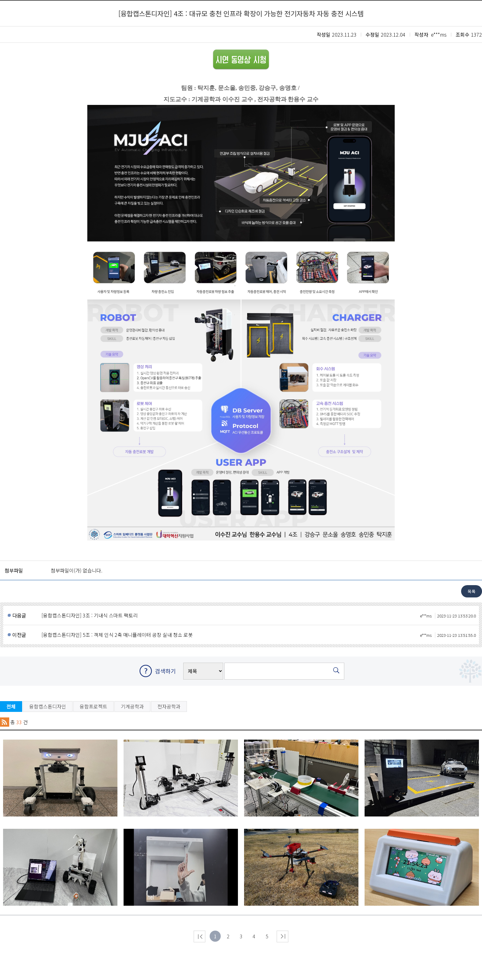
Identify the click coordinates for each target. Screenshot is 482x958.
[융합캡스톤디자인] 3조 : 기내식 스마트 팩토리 (258, 615)
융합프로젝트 (93, 706)
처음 (199, 936)
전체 (11, 706)
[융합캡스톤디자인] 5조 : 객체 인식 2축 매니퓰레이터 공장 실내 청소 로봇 (258, 635)
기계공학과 (132, 706)
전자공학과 (168, 706)
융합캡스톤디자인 (47, 706)
